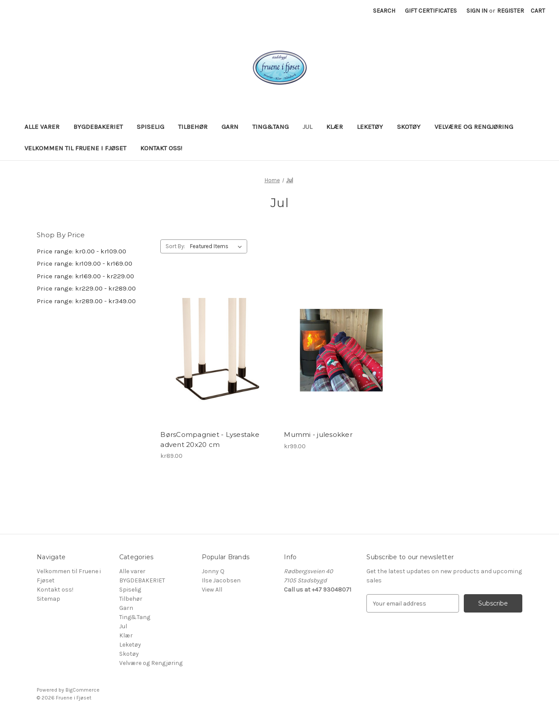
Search (384, 10)
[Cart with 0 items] (538, 10)
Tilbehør (192, 127)
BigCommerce (83, 690)
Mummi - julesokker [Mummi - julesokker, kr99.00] (318, 434)
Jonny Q (213, 571)
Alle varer (41, 127)
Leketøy (370, 127)
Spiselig (150, 127)
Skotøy (409, 127)
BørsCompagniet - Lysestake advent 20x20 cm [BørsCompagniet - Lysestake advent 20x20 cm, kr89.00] (209, 439)
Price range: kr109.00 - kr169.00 (84, 263)
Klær (334, 127)
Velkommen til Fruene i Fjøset (75, 148)
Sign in (476, 10)
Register (510, 10)
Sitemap (48, 598)
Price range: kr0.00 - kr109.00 (81, 251)
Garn (229, 127)
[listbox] (218, 246)
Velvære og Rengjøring (474, 127)
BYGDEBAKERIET (98, 127)
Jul (307, 127)
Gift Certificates (431, 10)
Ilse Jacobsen (221, 580)
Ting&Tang (270, 127)
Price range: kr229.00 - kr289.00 (86, 288)
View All (212, 589)
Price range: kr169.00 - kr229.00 (85, 276)
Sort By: (175, 246)
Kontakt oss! (161, 148)
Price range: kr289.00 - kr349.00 (86, 301)
